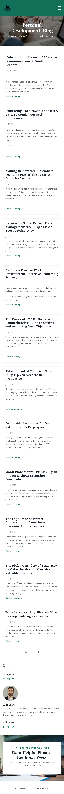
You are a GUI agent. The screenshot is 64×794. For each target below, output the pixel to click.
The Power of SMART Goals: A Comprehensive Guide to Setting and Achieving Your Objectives (29, 322)
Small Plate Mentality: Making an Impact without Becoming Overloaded (31, 475)
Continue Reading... (13, 96)
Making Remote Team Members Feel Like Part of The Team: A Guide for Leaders (29, 174)
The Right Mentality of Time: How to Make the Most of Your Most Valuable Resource (31, 569)
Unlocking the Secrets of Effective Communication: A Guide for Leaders (31, 61)
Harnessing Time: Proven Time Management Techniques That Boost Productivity (28, 226)
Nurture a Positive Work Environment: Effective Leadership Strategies (31, 273)
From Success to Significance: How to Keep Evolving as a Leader (31, 614)
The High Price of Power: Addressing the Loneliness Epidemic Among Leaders (25, 522)
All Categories (9, 678)
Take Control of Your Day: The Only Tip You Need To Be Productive (28, 374)
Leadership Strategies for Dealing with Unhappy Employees (31, 425)
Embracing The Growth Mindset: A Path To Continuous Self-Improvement (31, 114)
